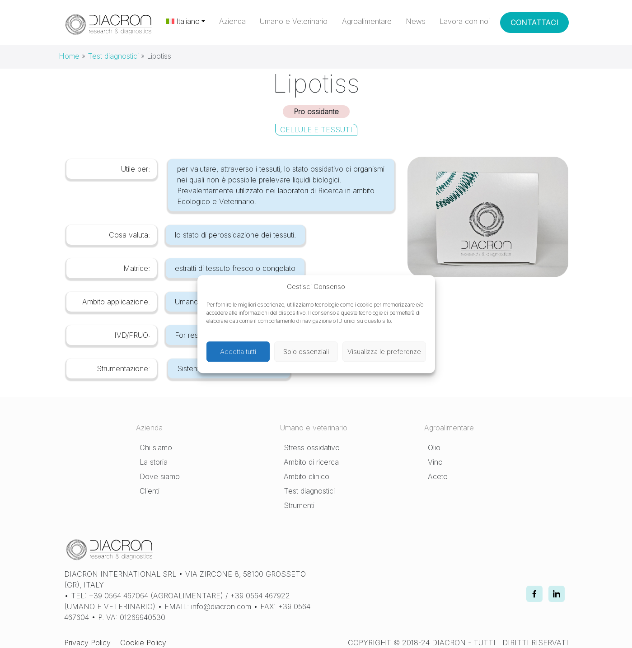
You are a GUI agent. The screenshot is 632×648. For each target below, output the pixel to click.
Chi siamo (156, 447)
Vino (435, 461)
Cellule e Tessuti (316, 129)
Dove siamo (160, 476)
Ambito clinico (306, 476)
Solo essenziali (306, 351)
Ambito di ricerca (311, 461)
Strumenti (299, 505)
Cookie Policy (143, 642)
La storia (154, 461)
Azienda (232, 21)
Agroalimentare (367, 21)
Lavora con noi (465, 21)
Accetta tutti (238, 351)
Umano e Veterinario (294, 21)
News (416, 21)
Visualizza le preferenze (384, 351)
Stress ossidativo (312, 447)
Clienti (149, 490)
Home (69, 56)
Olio (434, 447)
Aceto (438, 476)
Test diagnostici (113, 56)
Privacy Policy (87, 642)
